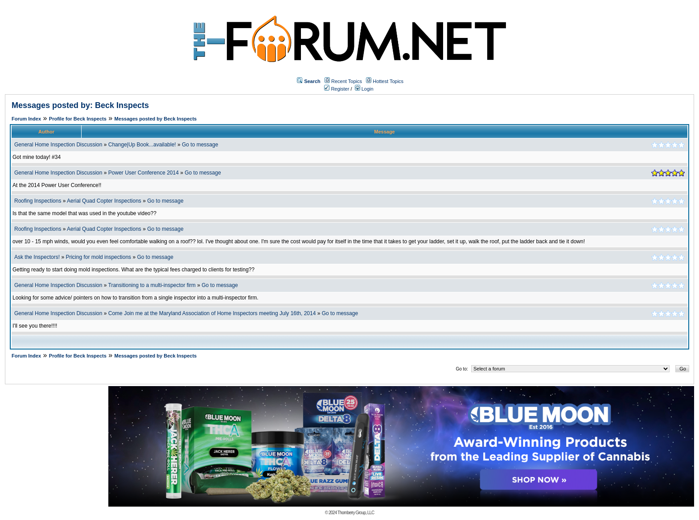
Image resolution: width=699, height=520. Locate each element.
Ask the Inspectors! (37, 257)
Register (336, 89)
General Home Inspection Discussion (58, 144)
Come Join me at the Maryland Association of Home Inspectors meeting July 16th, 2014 (212, 313)
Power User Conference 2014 (143, 173)
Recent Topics (346, 81)
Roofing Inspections (37, 201)
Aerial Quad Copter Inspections (104, 201)
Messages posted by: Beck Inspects (80, 105)
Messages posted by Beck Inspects (156, 118)
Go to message (200, 144)
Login (364, 89)
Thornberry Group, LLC (355, 512)
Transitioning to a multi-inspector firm (152, 285)
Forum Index (26, 118)
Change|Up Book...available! (142, 144)
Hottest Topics (388, 81)
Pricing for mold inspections (98, 257)
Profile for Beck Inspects (78, 118)
